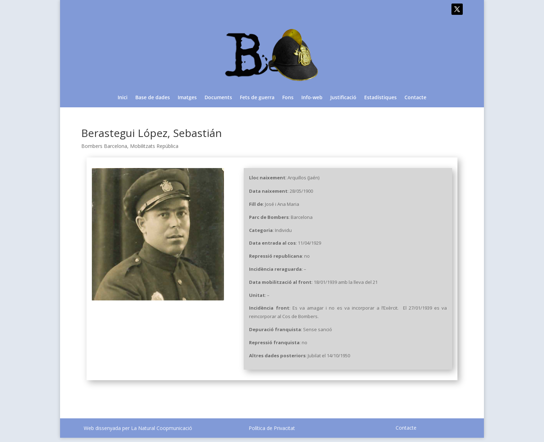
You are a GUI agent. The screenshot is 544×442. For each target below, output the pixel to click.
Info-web (312, 98)
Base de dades (152, 98)
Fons (288, 98)
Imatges (187, 98)
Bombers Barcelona (104, 146)
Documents (218, 98)
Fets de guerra (257, 98)
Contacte (415, 98)
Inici (123, 98)
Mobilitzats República (154, 146)
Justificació (343, 98)
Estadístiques (380, 98)
